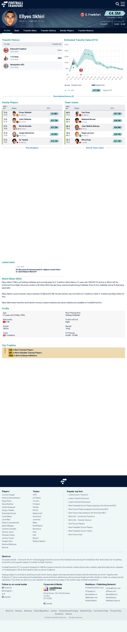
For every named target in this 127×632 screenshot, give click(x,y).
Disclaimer (59, 614)
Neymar (5, 547)
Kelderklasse (111, 597)
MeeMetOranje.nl (113, 601)
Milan (35, 523)
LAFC (35, 495)
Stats (16, 31)
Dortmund (37, 516)
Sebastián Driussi (9, 513)
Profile (7, 31)
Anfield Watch (91, 601)
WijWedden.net (91, 597)
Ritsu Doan (86, 140)
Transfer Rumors (86, 31)
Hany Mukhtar (7, 504)
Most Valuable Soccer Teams (80, 531)
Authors (68, 614)
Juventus (36, 520)
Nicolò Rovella (25, 126)
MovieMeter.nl (91, 594)
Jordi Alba (6, 520)
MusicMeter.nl (111, 594)
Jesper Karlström (26, 133)
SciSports (51, 570)
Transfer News (30, 31)
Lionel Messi (7, 516)
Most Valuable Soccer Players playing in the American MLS (92, 506)
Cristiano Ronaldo (9, 529)
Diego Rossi (6, 501)
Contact (54, 611)
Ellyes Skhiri (31, 16)
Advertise (28, 611)
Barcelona (37, 529)
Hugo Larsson (88, 133)
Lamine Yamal (8, 538)
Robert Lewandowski (10, 523)
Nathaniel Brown (89, 119)
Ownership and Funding (68, 611)
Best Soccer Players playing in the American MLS (88, 509)
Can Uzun (86, 112)
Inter (34, 532)
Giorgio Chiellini (8, 510)
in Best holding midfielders (22, 355)
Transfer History (48, 31)
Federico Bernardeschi (11, 498)
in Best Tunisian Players (21, 350)
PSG (34, 535)
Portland (36, 504)
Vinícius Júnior (8, 532)
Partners (18, 611)
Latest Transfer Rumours (79, 498)
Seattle (36, 507)
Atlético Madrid (39, 541)
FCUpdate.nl (90, 591)
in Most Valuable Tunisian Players (25, 352)
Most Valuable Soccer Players (81, 527)
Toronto (36, 501)
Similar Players (67, 31)
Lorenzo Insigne (8, 495)
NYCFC (35, 510)
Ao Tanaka (23, 140)
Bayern (36, 538)
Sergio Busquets (8, 507)
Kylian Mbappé (8, 526)
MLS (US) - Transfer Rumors (80, 520)
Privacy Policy (115, 611)
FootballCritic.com (113, 588)
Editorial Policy (86, 611)
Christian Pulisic (8, 535)
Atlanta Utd (37, 513)
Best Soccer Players (77, 524)
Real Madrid (37, 526)
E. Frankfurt (60, 282)
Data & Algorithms (41, 611)
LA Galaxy (37, 498)
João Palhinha (25, 119)
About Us (9, 611)
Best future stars (75, 534)
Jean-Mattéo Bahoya (90, 126)
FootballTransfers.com (94, 588)
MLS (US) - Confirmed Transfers (82, 516)
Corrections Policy (101, 611)
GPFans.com (111, 591)
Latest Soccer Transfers (78, 495)
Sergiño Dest (7, 541)
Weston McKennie (9, 544)
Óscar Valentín (25, 112)
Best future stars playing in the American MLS (87, 513)
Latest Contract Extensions (80, 502)
